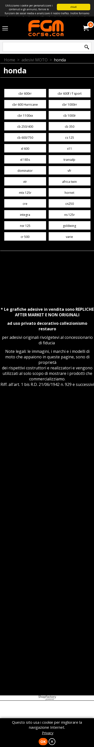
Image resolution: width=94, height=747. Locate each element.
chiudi (73, 7)
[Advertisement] (47, 454)
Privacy (47, 732)
